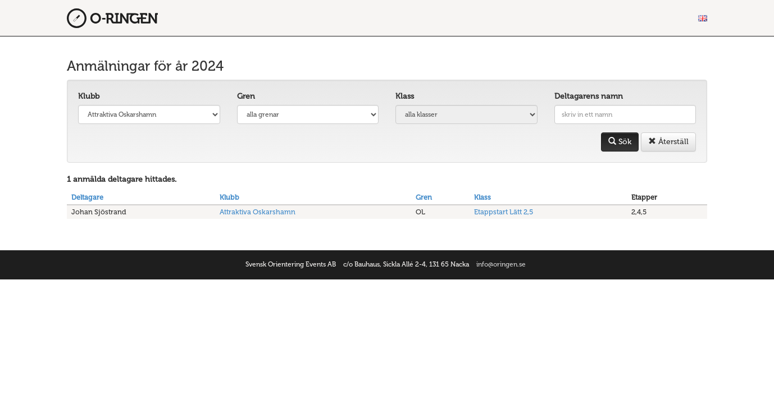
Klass (404, 96)
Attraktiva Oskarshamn (257, 212)
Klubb (88, 96)
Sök (619, 141)
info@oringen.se (501, 264)
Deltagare (87, 197)
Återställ (668, 141)
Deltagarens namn (588, 96)
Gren (246, 96)
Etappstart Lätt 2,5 (503, 212)
